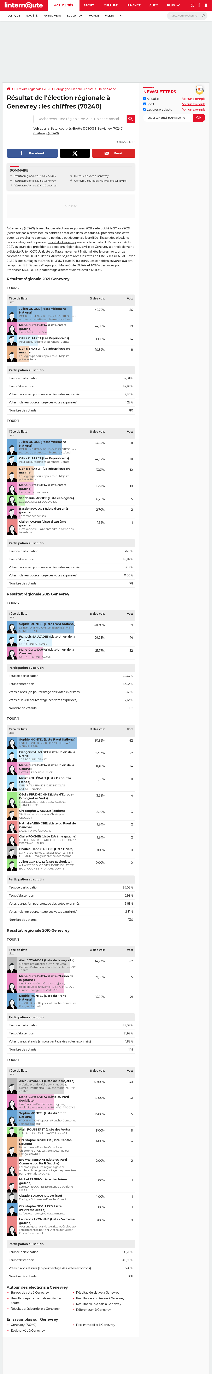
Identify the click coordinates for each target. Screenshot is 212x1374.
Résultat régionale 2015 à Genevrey (35, 180)
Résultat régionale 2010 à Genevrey (35, 185)
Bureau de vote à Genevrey (30, 1292)
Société (31, 15)
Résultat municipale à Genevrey (98, 1304)
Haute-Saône (107, 89)
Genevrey (80, 180)
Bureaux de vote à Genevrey (91, 176)
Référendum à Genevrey (93, 1310)
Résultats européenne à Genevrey (100, 1298)
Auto (153, 5)
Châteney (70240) (46, 133)
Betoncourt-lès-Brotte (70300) (72, 128)
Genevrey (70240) (23, 1325)
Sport (89, 5)
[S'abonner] (174, 118)
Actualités (63, 5)
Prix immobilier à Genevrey (95, 1325)
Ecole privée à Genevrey (28, 1330)
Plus (173, 5)
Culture (111, 5)
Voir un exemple (194, 99)
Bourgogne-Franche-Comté (74, 89)
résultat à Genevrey (62, 242)
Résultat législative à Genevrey (97, 1292)
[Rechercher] (187, 16)
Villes (109, 15)
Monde (94, 15)
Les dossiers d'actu (157, 109)
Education (75, 15)
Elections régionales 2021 (32, 89)
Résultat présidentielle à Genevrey (35, 1309)
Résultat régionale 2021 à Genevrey (35, 176)
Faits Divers (52, 15)
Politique (13, 15)
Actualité (151, 99)
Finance (134, 5)
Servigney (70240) (110, 128)
